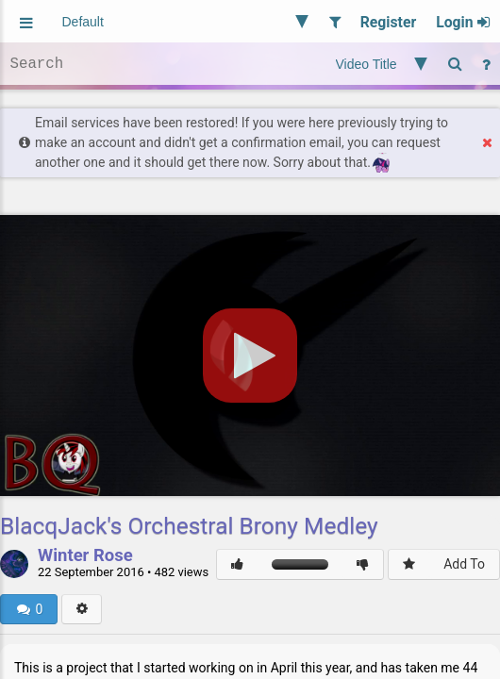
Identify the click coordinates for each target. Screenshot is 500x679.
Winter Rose (85, 556)
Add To (464, 563)
